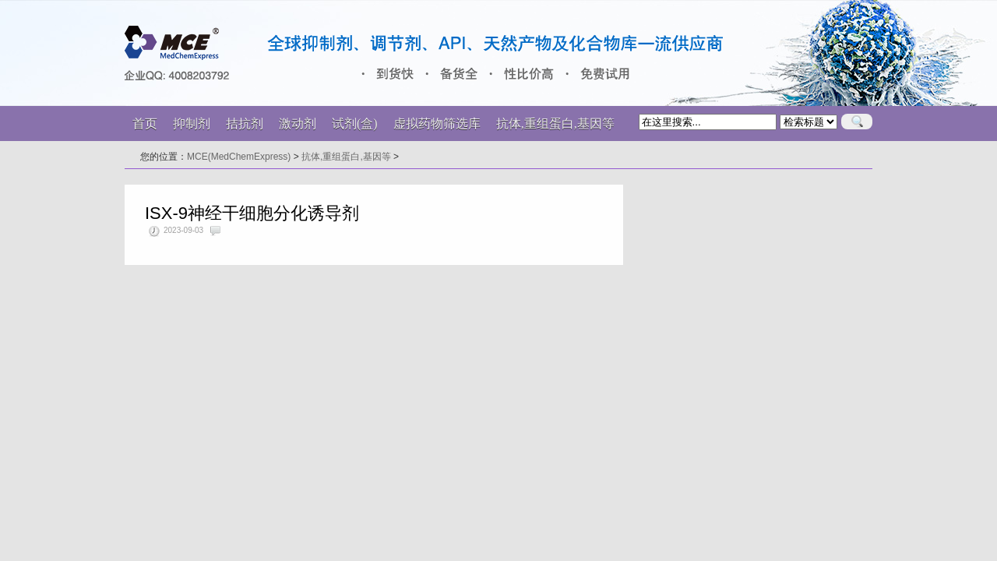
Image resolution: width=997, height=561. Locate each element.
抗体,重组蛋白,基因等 (346, 156)
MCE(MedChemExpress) (239, 156)
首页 (144, 123)
